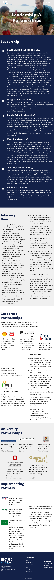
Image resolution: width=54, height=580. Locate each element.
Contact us (29, 571)
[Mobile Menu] (48, 2)
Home (27, 560)
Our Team (28, 567)
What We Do (29, 562)
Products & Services (31, 565)
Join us (28, 569)
